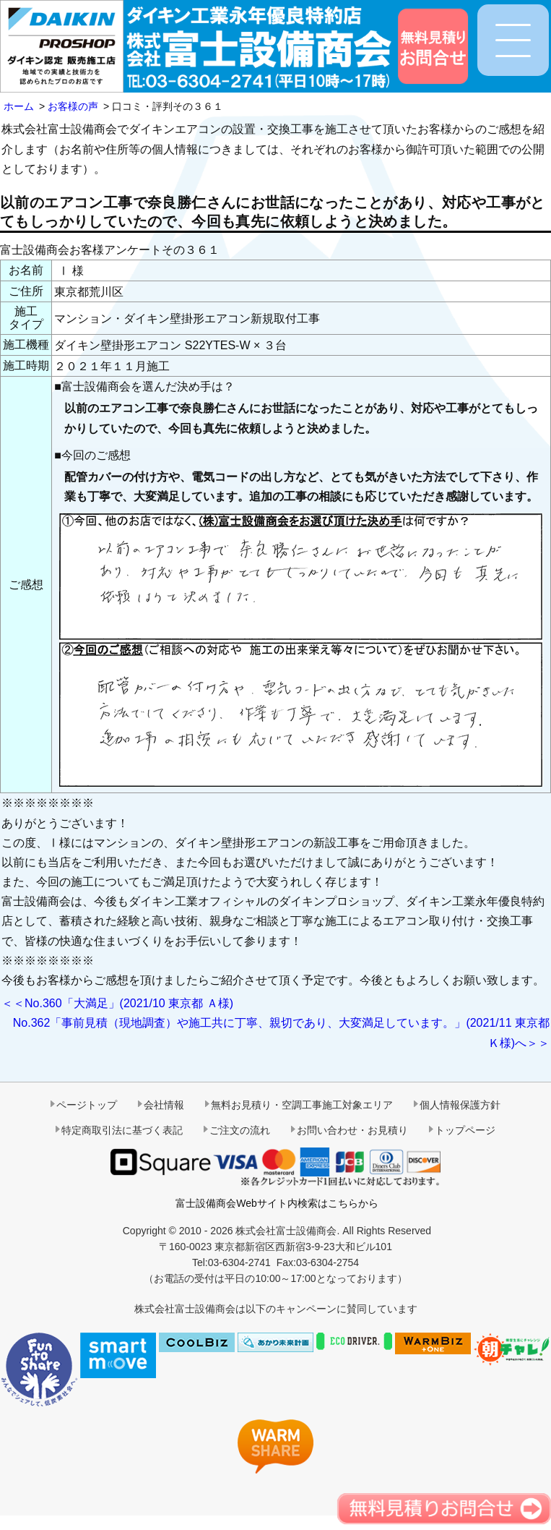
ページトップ (86, 1105)
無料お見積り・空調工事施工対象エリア (302, 1105)
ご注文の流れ (239, 1130)
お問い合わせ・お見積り (352, 1130)
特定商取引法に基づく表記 (122, 1130)
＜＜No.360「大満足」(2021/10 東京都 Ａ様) (117, 1003)
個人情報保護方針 (460, 1105)
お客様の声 (73, 106)
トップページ (465, 1130)
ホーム (19, 106)
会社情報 (164, 1105)
